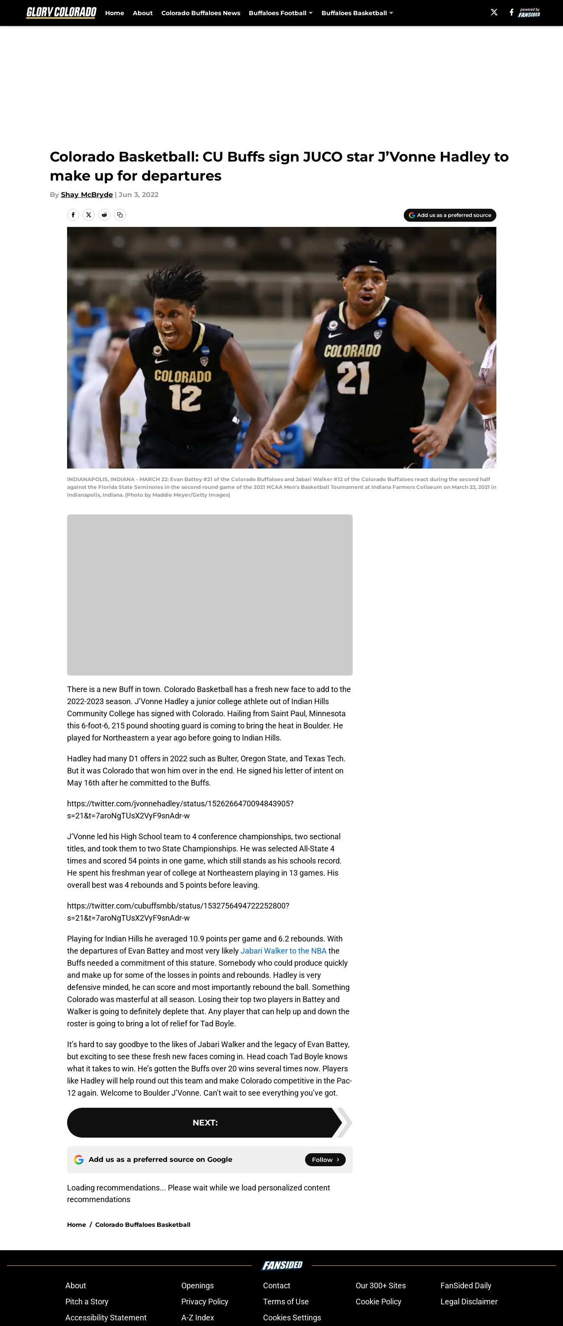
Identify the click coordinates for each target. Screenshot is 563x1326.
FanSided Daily (466, 1285)
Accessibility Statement (106, 1317)
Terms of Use (286, 1301)
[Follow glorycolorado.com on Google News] (325, 1159)
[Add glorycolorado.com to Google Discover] (450, 215)
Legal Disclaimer (469, 1301)
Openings (197, 1285)
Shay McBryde (87, 195)
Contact (276, 1285)
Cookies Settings (292, 1317)
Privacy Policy (204, 1301)
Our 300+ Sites (381, 1285)
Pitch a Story (87, 1301)
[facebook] (509, 12)
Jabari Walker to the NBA (284, 950)
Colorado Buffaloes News (200, 13)
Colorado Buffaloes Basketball (142, 1225)
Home (114, 13)
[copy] (120, 215)
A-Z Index (197, 1317)
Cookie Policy (379, 1301)
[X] (492, 12)
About (143, 13)
